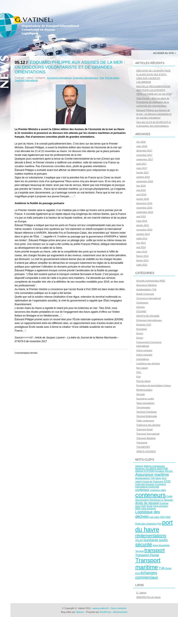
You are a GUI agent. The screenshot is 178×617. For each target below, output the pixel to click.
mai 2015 (141, 216)
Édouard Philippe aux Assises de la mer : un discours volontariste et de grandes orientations (70, 67)
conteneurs (150, 495)
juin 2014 (141, 243)
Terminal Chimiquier (146, 412)
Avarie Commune (145, 294)
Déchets (140, 307)
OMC (168, 517)
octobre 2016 (143, 177)
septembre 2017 (144, 159)
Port (101, 78)
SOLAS (139, 540)
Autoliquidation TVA (146, 289)
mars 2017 (141, 168)
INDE (138, 508)
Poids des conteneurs (146, 523)
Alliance (139, 466)
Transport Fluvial (147, 555)
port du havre (154, 526)
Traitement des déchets (148, 425)
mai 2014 (141, 247)
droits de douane (147, 503)
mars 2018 (141, 146)
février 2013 (142, 260)
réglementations (150, 535)
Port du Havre (112, 78)
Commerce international (59, 78)
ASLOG (169, 471)
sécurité (143, 544)
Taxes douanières (145, 403)
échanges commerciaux (146, 575)
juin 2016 (141, 185)
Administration (120, 612)
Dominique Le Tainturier (161, 500)
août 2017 (141, 164)
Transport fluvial (144, 429)
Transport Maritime (146, 438)
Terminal (139, 551)
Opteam (80, 612)
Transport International (26, 80)
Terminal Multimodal (146, 416)
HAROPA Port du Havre (148, 597)
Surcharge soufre (145, 398)
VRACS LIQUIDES (146, 451)
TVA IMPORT (143, 447)
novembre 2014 (144, 229)
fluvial (149, 506)
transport (154, 550)
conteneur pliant (158, 490)
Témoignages (143, 407)
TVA (162, 568)
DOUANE (141, 311)
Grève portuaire (144, 350)
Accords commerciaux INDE (150, 280)
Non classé (142, 368)
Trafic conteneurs (145, 420)
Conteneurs (142, 302)
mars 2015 (141, 221)
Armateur (159, 471)
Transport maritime (147, 563)
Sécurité (140, 394)
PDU (138, 372)
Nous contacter (118, 608)
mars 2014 (141, 251)
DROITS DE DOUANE (147, 316)
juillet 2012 (141, 265)
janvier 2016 (142, 199)
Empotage (141, 329)
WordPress (105, 612)
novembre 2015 (144, 207)
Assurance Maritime (146, 285)
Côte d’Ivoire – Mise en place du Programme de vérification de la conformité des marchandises (152, 102)
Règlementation (144, 390)
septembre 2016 (144, 181)
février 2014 (142, 256)
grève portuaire (160, 506)
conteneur (142, 490)
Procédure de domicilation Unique (153, 385)
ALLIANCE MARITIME (157, 468)
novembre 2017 (144, 155)
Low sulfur (154, 517)
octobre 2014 (143, 234)
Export (139, 338)
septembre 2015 (144, 212)
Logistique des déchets (148, 363)
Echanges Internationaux (85, 78)
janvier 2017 (142, 172)
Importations (142, 359)
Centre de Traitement (152, 481)
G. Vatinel (141, 592)
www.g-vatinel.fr (101, 608)
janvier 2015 (142, 225)
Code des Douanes (144, 484)
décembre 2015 (144, 203)
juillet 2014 (141, 238)
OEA (162, 517)
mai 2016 (141, 190)
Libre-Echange (148, 508)
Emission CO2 (143, 324)
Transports (141, 442)
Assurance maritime (152, 474)
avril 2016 (141, 194)
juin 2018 (141, 142)
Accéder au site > (164, 53)
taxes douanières (161, 545)
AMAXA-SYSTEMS (145, 471)
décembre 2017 (144, 150)
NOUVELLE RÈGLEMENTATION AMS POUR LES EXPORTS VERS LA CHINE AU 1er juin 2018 (154, 90)
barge (158, 478)
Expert (139, 333)
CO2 (167, 481)
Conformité (153, 486)
